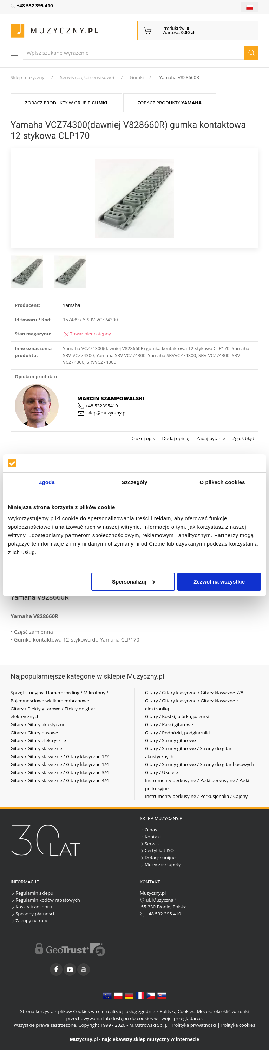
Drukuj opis (142, 438)
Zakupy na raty (29, 920)
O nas (148, 829)
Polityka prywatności (194, 1025)
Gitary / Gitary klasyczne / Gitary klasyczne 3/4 (60, 772)
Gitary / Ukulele (161, 772)
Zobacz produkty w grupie (66, 102)
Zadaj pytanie (210, 438)
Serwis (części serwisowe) (87, 77)
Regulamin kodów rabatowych (45, 900)
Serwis (149, 843)
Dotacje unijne (158, 857)
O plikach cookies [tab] (222, 482)
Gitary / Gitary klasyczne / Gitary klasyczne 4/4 (60, 780)
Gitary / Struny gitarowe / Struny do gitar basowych (199, 764)
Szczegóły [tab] (134, 482)
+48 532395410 (97, 405)
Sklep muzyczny (27, 77)
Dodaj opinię (175, 438)
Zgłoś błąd (242, 438)
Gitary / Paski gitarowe (169, 724)
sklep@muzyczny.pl (101, 413)
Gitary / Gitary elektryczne (38, 740)
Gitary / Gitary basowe (34, 732)
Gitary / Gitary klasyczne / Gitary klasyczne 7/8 (194, 692)
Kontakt (150, 836)
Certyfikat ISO (157, 850)
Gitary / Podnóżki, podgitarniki (177, 732)
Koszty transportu (32, 906)
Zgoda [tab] (47, 482)
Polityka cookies (238, 1025)
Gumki (137, 77)
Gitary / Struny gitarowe (170, 740)
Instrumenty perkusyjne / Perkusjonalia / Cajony (196, 796)
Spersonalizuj (133, 582)
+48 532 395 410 (160, 913)
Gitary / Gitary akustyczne (38, 724)
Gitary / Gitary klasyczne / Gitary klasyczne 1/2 (60, 756)
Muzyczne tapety (160, 864)
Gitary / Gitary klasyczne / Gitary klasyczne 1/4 (60, 764)
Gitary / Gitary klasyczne (36, 748)
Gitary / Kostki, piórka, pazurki (177, 716)
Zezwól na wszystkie (219, 582)
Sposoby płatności (32, 913)
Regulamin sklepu (32, 893)
